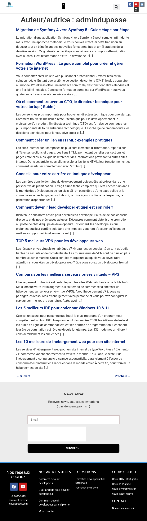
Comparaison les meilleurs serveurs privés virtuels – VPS (67, 274)
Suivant (23, 376)
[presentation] (57, 434)
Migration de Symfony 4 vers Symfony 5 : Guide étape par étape (72, 30)
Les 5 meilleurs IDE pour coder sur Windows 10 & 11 (63, 308)
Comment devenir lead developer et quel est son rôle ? (64, 207)
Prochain (123, 376)
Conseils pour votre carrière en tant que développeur (63, 173)
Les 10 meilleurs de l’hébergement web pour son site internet (70, 341)
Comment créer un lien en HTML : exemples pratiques (64, 140)
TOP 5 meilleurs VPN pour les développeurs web (59, 241)
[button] (63, 6)
